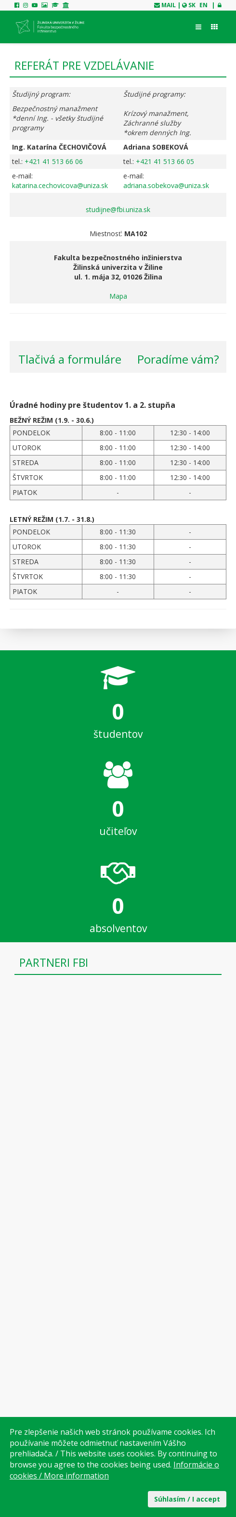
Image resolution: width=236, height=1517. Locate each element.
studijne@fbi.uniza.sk (118, 209)
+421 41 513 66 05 (165, 161)
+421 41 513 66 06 (54, 161)
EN (203, 5)
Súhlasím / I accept (187, 1499)
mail (168, 5)
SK (192, 5)
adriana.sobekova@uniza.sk (166, 185)
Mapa (118, 296)
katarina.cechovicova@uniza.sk (60, 185)
